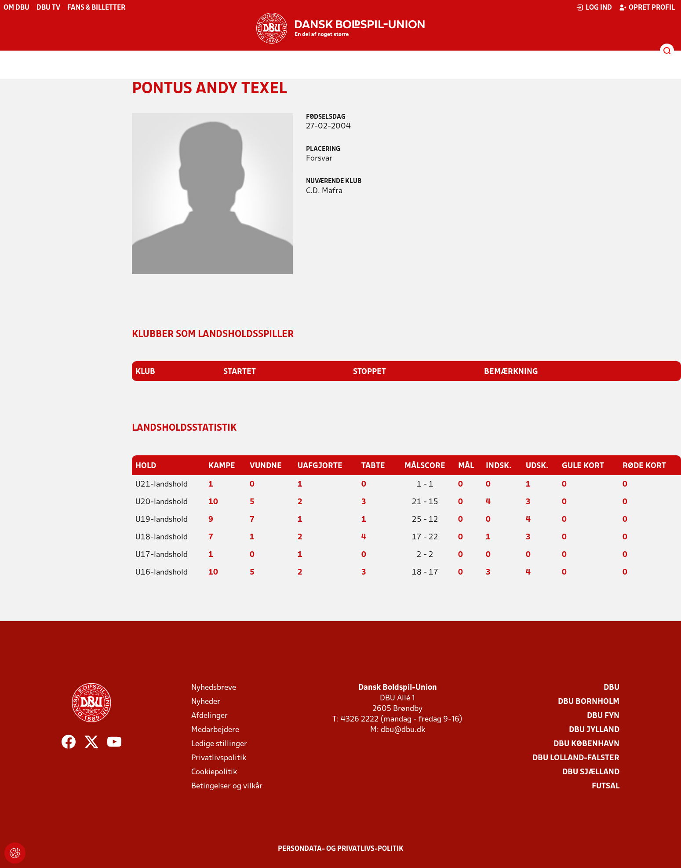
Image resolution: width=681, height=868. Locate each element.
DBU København (586, 744)
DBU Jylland (594, 730)
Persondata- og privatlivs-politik (341, 849)
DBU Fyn (603, 716)
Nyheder (205, 702)
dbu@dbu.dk (403, 730)
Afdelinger (209, 716)
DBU (611, 688)
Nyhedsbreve (213, 688)
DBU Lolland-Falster (575, 758)
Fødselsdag (326, 117)
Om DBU (16, 8)
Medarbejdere (215, 730)
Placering (323, 149)
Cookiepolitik (214, 772)
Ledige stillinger (219, 744)
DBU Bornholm (588, 702)
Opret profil (647, 7)
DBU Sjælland (590, 772)
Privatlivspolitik (218, 758)
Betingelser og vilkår (226, 786)
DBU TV (48, 8)
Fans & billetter (96, 8)
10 (213, 502)
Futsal (605, 786)
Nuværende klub (333, 181)
